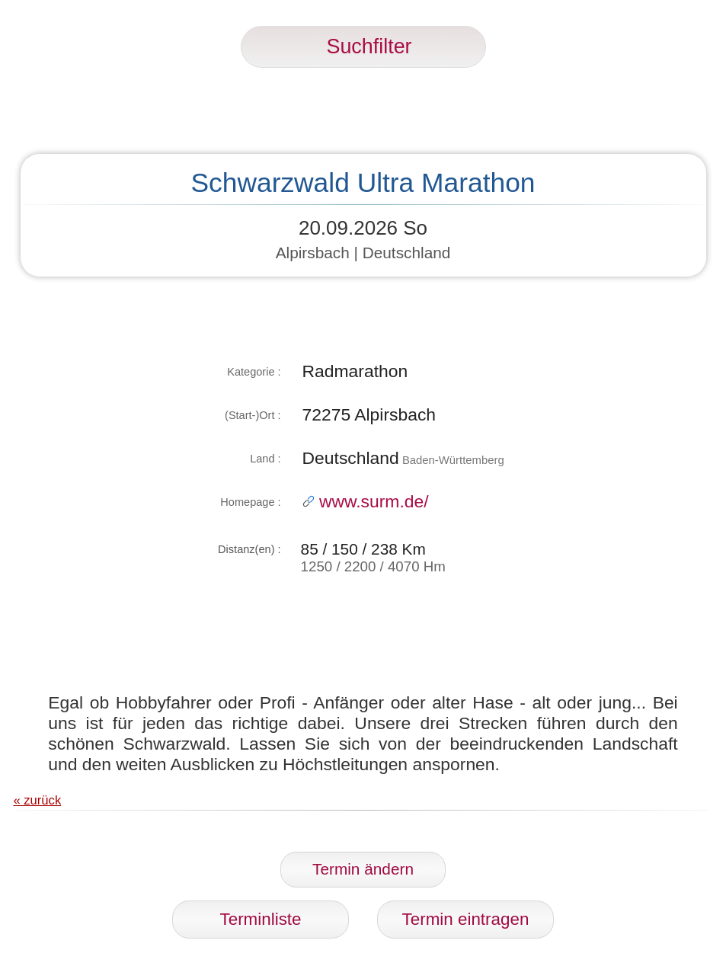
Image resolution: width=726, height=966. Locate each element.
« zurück (37, 800)
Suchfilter (363, 46)
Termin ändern (363, 869)
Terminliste (261, 919)
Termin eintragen (465, 919)
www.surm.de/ (365, 501)
